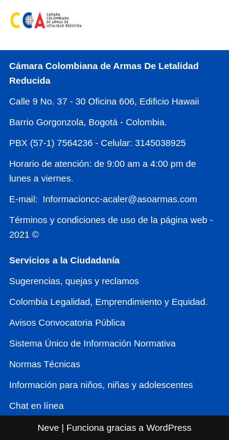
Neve (48, 427)
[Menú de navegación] (205, 19)
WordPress (169, 427)
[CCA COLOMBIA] (45, 20)
